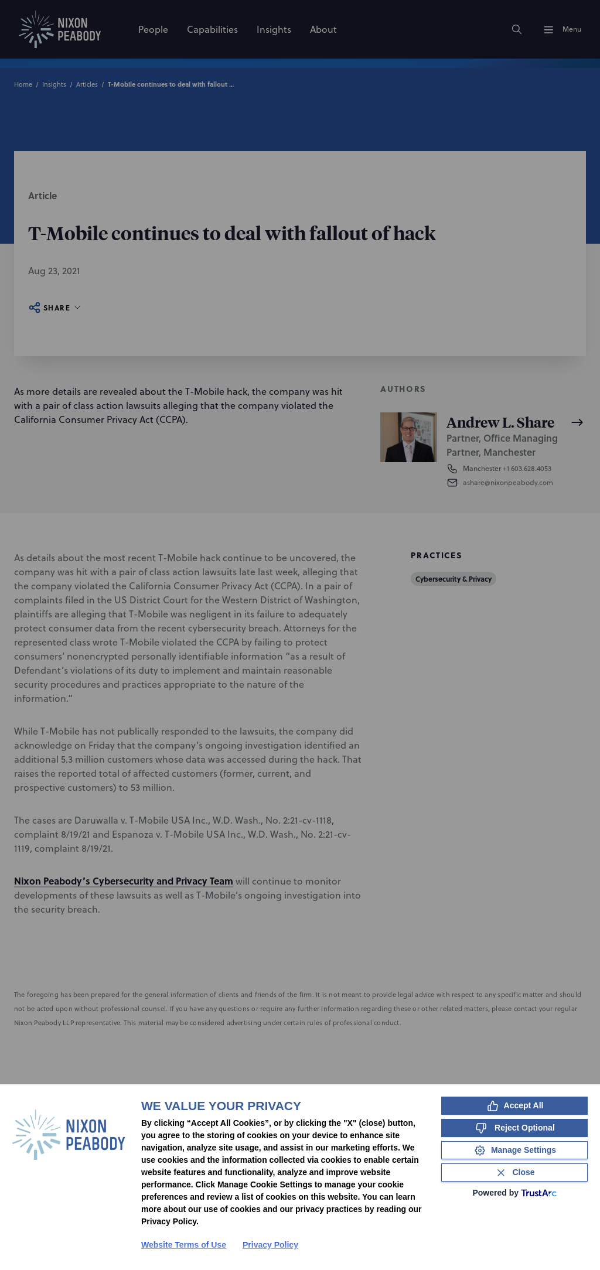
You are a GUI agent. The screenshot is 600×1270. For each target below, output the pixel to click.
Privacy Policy (270, 1244)
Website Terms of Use (183, 1244)
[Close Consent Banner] (514, 1172)
